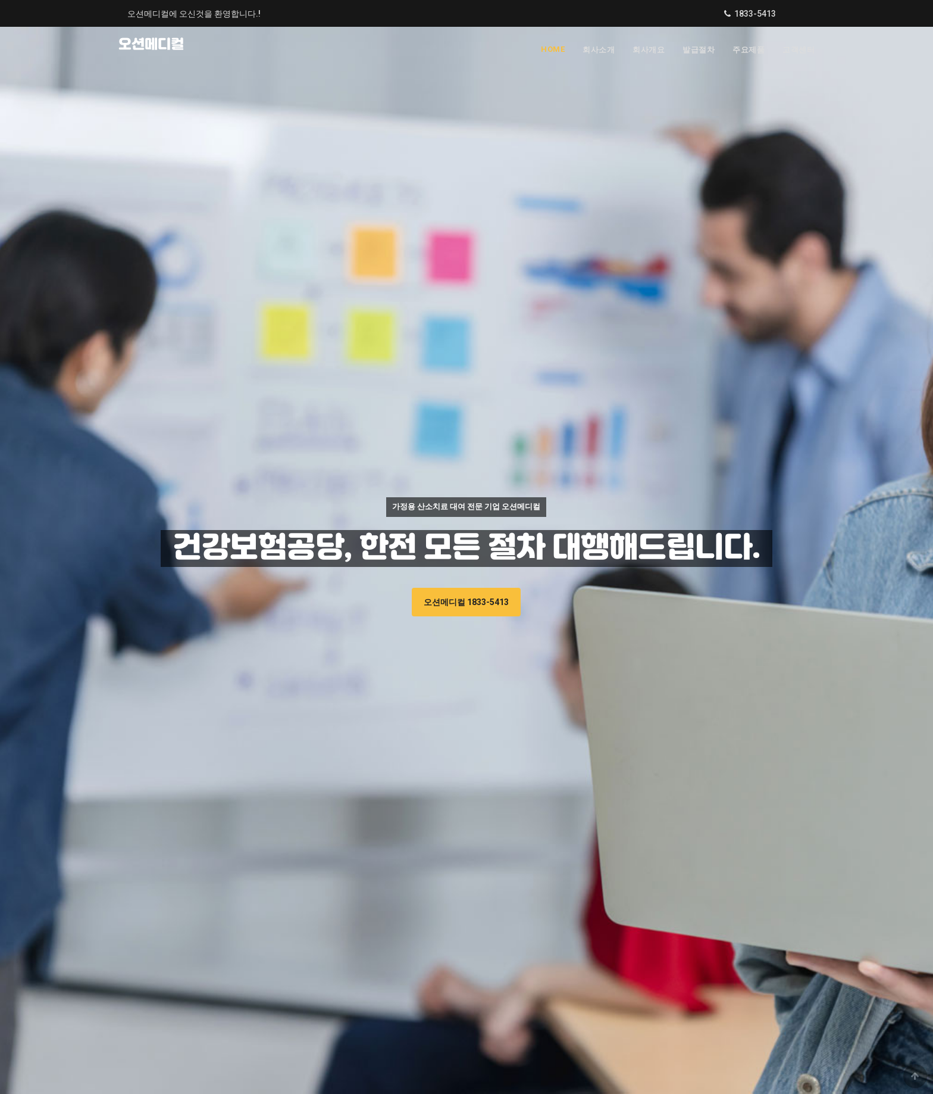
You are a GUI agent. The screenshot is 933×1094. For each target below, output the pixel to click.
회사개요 (649, 49)
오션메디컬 (151, 44)
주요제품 (748, 49)
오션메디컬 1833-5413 (466, 602)
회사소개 (599, 49)
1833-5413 (755, 13)
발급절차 (698, 49)
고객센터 (798, 49)
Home (553, 49)
